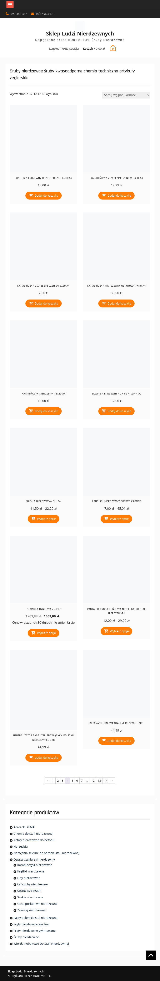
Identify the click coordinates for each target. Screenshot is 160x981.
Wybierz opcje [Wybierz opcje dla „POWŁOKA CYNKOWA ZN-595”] (46, 633)
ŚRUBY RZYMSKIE (29, 891)
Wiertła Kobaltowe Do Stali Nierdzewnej (41, 944)
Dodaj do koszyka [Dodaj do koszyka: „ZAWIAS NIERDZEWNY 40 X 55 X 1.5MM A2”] (119, 411)
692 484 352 (18, 14)
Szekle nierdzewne (30, 897)
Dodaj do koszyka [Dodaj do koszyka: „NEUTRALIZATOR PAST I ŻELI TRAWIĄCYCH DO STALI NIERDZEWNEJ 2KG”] (46, 758)
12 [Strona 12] (93, 781)
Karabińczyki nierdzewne (34, 865)
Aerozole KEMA (24, 827)
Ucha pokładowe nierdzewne (37, 904)
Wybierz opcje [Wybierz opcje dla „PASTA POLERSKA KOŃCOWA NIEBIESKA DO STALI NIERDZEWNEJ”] (119, 631)
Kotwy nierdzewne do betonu (34, 840)
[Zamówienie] (126, 95)
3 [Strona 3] (63, 781)
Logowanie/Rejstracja (64, 49)
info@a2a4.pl (45, 14)
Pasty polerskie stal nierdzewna (36, 918)
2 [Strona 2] (58, 781)
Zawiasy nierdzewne (31, 910)
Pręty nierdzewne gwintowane (35, 931)
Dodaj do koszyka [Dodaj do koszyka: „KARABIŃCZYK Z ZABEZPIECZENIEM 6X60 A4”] (46, 303)
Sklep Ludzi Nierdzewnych (80, 33)
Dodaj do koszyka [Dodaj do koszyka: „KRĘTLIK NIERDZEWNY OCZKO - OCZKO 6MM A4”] (46, 195)
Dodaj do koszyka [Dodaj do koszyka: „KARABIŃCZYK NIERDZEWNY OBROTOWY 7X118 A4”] (119, 303)
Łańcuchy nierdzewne (32, 884)
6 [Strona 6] (77, 781)
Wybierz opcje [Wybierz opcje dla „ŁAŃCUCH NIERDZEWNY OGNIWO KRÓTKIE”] (119, 519)
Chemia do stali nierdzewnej (33, 834)
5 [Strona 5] (72, 781)
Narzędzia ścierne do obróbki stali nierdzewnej (46, 853)
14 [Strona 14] (106, 781)
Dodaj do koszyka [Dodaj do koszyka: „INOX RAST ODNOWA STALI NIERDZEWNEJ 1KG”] (119, 741)
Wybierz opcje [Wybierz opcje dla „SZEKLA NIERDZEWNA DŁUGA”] (46, 519)
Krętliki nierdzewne (30, 871)
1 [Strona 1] (53, 781)
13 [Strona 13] (99, 781)
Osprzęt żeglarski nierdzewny (34, 859)
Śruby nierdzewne (26, 937)
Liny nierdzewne (28, 878)
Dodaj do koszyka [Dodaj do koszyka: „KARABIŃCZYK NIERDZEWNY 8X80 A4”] (46, 411)
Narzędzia (21, 846)
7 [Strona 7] (82, 781)
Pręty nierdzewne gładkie (31, 924)
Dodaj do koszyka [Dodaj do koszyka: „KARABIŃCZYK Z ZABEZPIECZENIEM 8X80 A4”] (119, 195)
